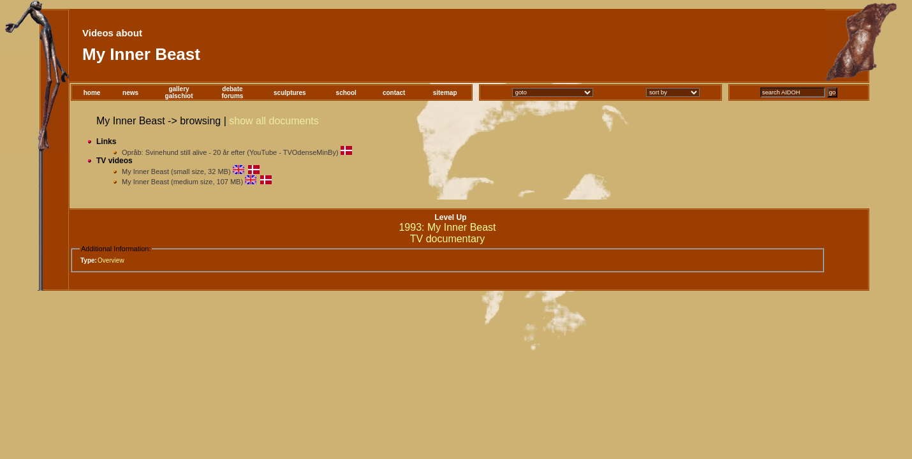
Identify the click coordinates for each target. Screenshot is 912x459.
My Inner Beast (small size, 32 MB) (176, 171)
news (130, 92)
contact (394, 92)
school (346, 92)
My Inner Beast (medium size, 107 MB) (183, 182)
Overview (111, 260)
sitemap (445, 92)
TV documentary (447, 238)
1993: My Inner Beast (447, 227)
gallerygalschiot (179, 92)
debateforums (232, 92)
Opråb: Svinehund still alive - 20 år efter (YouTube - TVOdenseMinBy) (230, 152)
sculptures (290, 92)
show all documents (274, 120)
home (92, 92)
